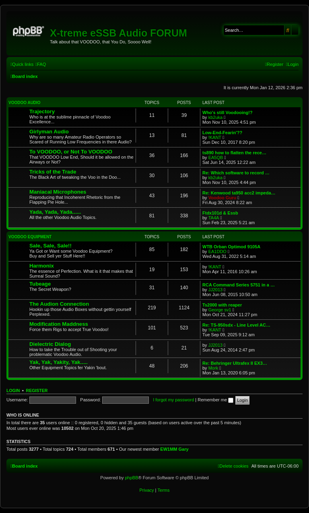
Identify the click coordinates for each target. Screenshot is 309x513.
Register (37, 390)
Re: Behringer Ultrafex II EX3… (234, 363)
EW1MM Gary (174, 449)
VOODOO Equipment (30, 237)
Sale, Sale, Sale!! (50, 246)
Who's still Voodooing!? (227, 112)
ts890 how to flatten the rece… (234, 152)
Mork (213, 368)
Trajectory (42, 111)
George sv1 (219, 309)
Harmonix (41, 266)
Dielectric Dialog (50, 344)
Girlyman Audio (49, 132)
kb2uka (215, 117)
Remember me (215, 399)
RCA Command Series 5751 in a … (238, 284)
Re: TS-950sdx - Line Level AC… (236, 325)
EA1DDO (217, 251)
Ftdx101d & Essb (220, 213)
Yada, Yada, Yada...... (55, 212)
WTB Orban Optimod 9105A (231, 246)
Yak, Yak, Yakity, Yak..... (58, 362)
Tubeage (40, 284)
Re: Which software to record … (236, 172)
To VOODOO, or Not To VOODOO (70, 152)
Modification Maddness (58, 324)
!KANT (214, 137)
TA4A (213, 217)
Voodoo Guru (222, 197)
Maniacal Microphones (57, 192)
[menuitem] (40, 64)
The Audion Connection (59, 304)
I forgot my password (173, 399)
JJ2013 (215, 289)
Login (13, 390)
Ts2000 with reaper (222, 304)
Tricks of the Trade (52, 172)
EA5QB (215, 157)
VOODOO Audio (24, 102)
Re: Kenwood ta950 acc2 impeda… (239, 192)
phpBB (131, 477)
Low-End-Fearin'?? (222, 132)
